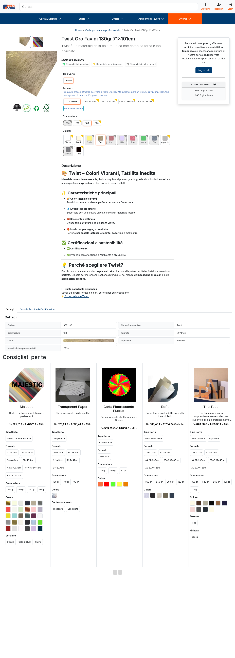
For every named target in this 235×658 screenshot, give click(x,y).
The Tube (211, 407)
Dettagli (10, 309)
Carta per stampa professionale (102, 30)
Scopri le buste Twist (76, 296)
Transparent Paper (73, 407)
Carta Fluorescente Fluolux (118, 409)
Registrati (204, 70)
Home (78, 30)
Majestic (26, 407)
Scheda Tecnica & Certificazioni (37, 309)
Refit (165, 407)
